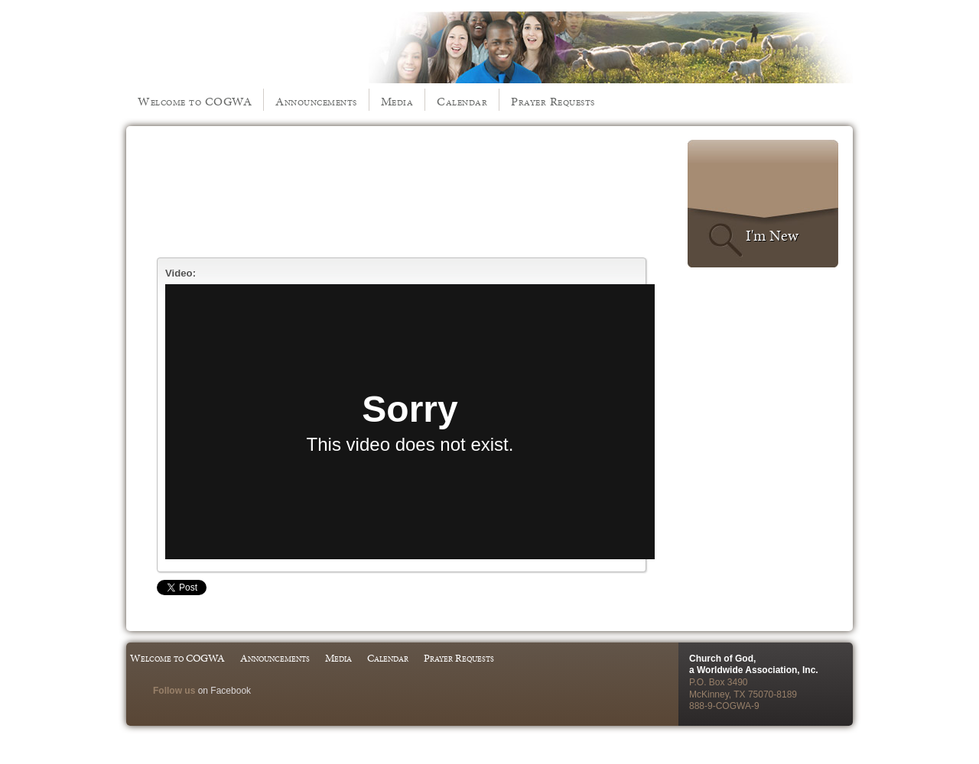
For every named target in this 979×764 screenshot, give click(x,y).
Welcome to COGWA (195, 101)
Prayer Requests (553, 101)
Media (397, 101)
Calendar (462, 101)
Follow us (174, 690)
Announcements (316, 101)
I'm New (772, 235)
